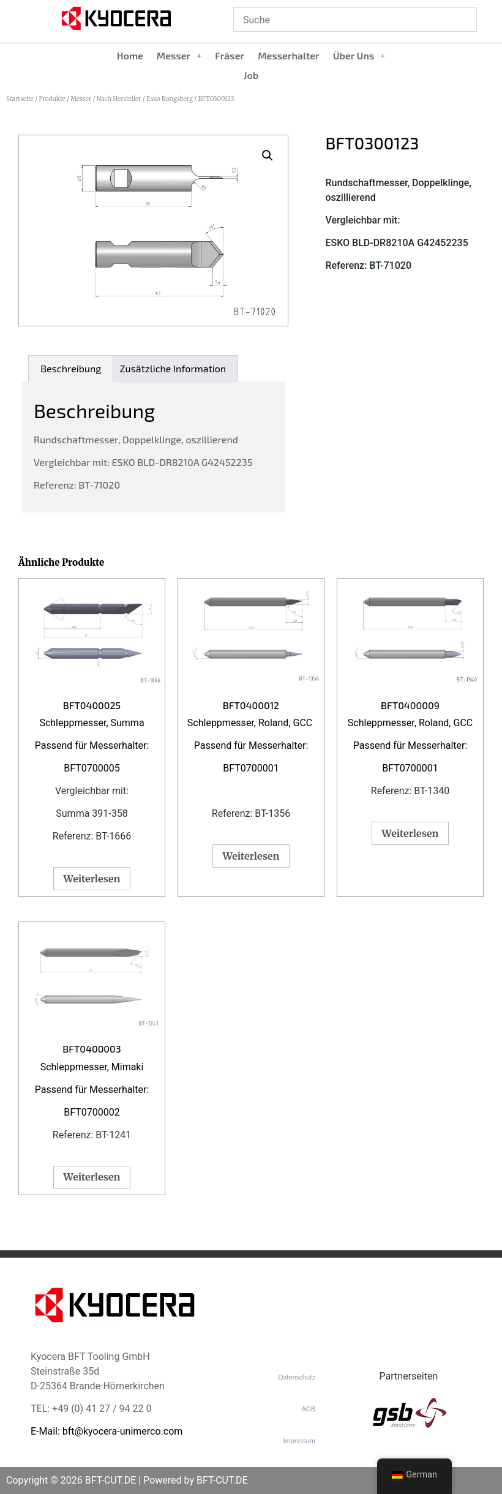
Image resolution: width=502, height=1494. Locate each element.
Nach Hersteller (119, 99)
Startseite (20, 99)
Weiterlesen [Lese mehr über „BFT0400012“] (251, 856)
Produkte (52, 99)
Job (251, 75)
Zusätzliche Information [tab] (173, 368)
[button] (179, 56)
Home (130, 55)
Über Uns (359, 55)
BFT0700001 (251, 768)
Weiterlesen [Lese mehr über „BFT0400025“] (92, 879)
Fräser (229, 55)
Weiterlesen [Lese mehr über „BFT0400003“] (92, 1177)
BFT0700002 (91, 1112)
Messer (179, 55)
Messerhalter (289, 55)
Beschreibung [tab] (70, 368)
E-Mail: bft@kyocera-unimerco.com (106, 1431)
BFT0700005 (91, 768)
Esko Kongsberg (169, 99)
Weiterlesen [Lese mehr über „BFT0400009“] (410, 833)
